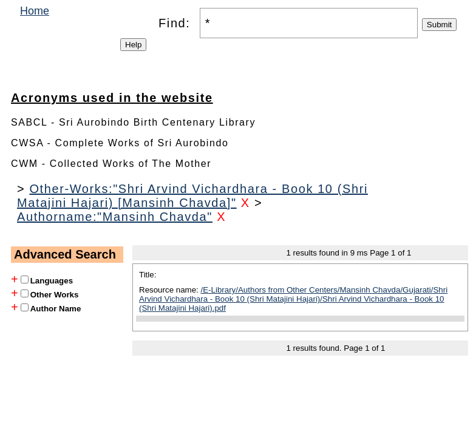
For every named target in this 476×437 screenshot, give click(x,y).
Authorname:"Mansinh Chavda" (114, 216)
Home (34, 11)
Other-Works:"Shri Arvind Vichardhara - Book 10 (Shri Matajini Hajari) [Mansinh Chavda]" (192, 195)
